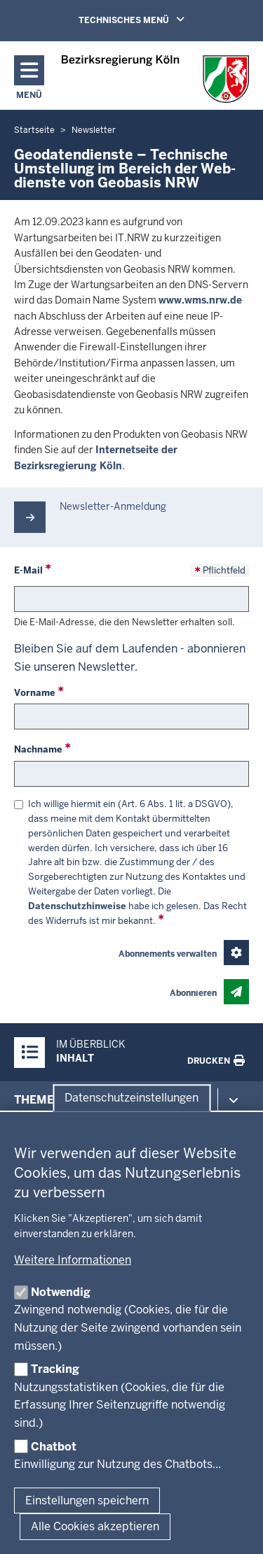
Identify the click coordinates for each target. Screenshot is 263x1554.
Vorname (34, 693)
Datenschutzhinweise (77, 906)
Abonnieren (193, 993)
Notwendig (60, 1292)
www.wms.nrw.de (200, 300)
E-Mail (28, 570)
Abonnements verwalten (168, 954)
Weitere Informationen (72, 1260)
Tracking (55, 1369)
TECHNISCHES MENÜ (151, 19)
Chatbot (53, 1446)
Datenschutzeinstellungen (131, 1097)
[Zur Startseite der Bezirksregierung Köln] (155, 79)
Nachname (38, 749)
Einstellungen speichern (87, 1500)
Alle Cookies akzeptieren (95, 1526)
